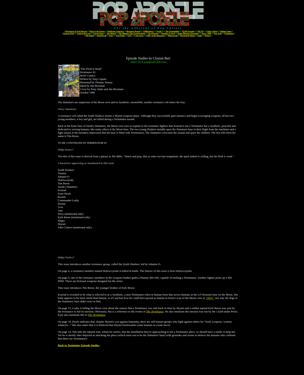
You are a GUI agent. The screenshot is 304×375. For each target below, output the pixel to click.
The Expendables (172, 31)
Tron (111, 35)
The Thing (90, 35)
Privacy (208, 35)
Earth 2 (160, 31)
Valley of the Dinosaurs (155, 35)
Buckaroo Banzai (133, 31)
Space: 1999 (206, 33)
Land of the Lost (83, 33)
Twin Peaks (120, 35)
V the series (139, 35)
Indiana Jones (226, 31)
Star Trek (218, 33)
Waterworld (173, 35)
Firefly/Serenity (188, 31)
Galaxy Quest (211, 31)
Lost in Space (98, 33)
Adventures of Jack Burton (76, 31)
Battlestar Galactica (116, 31)
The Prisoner (153, 33)
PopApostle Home (187, 35)
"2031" (210, 298)
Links (200, 35)
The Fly (200, 31)
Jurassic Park (68, 33)
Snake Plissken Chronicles (188, 33)
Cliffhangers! (148, 31)
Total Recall (101, 35)
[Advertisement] (148, 46)
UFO (130, 35)
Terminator (228, 33)
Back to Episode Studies (78, 345)
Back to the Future (97, 31)
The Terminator (155, 311)
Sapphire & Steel (168, 33)
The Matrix (111, 33)
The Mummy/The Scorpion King (132, 33)
